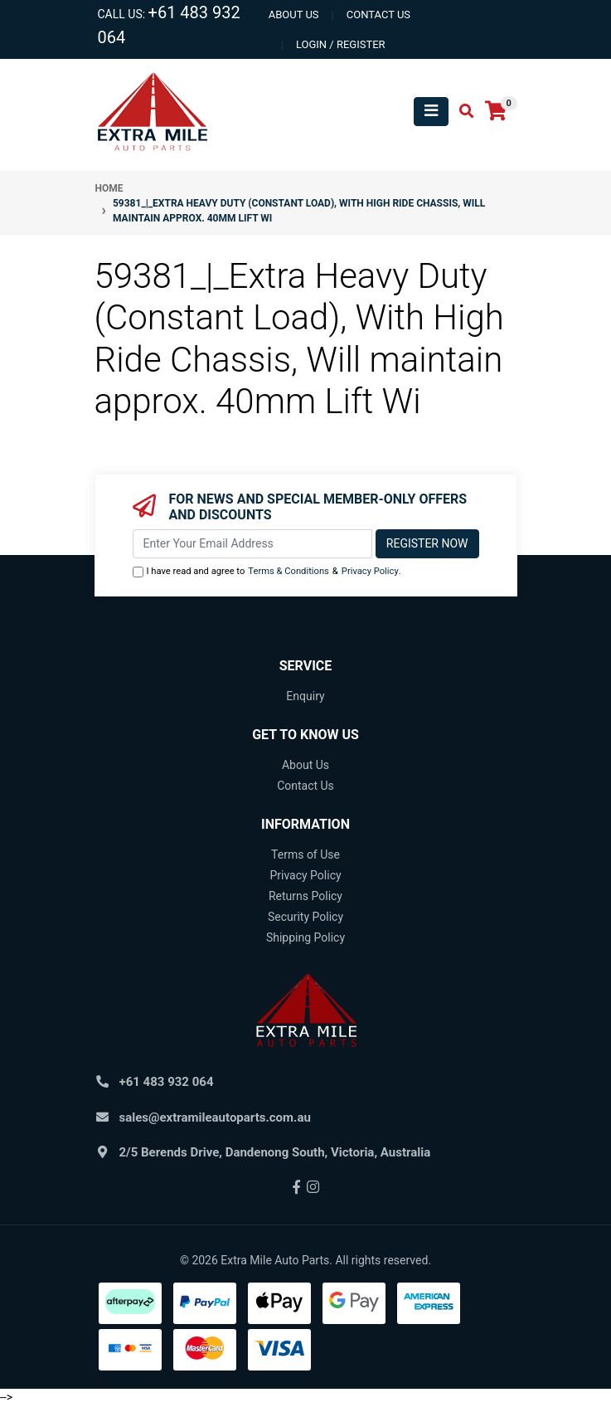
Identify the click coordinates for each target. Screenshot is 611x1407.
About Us (305, 765)
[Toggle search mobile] (461, 112)
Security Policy (305, 916)
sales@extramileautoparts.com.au (215, 1117)
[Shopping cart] (495, 112)
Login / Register (341, 44)
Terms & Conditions (288, 571)
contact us (378, 14)
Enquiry (305, 696)
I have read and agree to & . (267, 572)
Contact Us (305, 785)
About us (294, 14)
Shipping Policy (305, 937)
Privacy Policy (370, 571)
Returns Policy (305, 896)
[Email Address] (252, 543)
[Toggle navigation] (431, 111)
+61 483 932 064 (166, 1081)
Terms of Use (305, 854)
